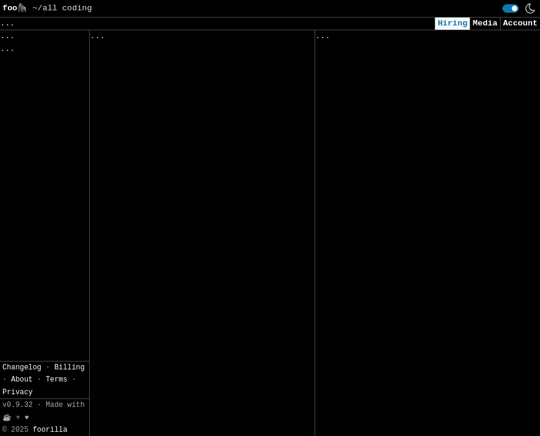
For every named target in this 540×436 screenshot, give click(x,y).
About (22, 74)
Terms (56, 74)
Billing (70, 62)
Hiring (452, 23)
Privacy (17, 86)
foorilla (50, 124)
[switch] (510, 8)
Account (520, 23)
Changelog (21, 62)
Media (485, 23)
